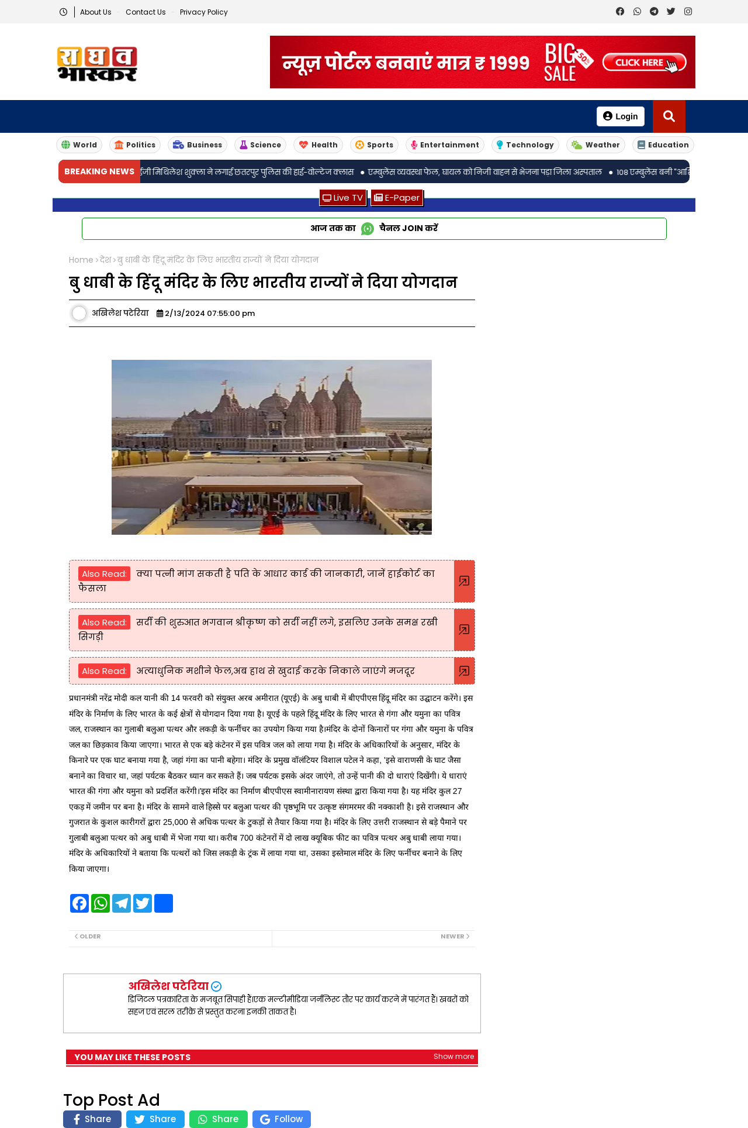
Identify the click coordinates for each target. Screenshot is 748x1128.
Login (620, 116)
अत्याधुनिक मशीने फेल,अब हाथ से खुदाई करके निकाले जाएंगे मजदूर (275, 671)
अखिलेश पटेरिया (168, 986)
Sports (374, 145)
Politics (135, 145)
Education (663, 145)
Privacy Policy (204, 12)
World (79, 145)
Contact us (147, 12)
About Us (96, 12)
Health (318, 145)
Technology (525, 145)
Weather (596, 145)
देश (105, 260)
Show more (454, 1056)
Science (260, 145)
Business (197, 145)
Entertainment (445, 145)
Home (81, 260)
